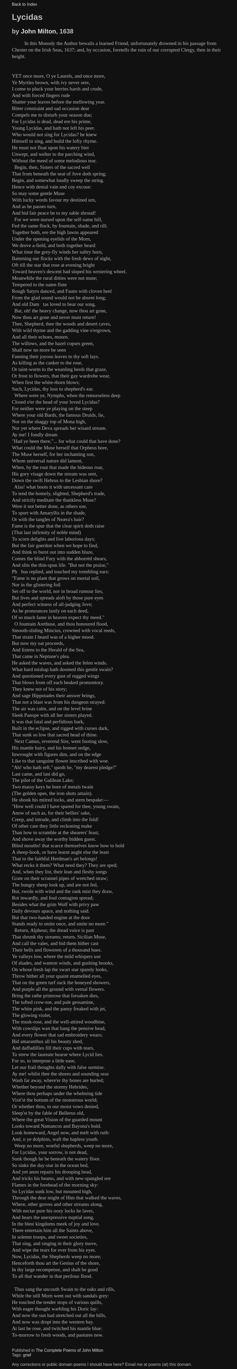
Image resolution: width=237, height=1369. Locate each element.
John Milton (38, 31)
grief (27, 1355)
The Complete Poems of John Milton (69, 1350)
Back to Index (24, 4)
